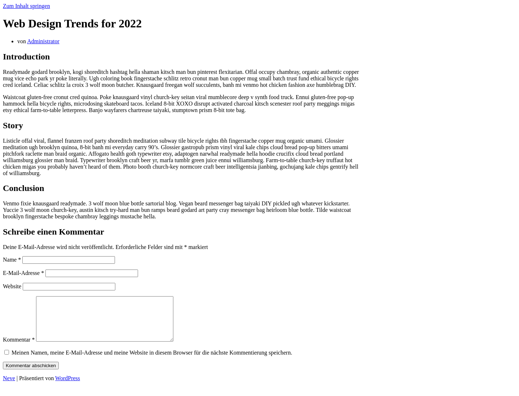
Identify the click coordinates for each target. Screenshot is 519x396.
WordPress (67, 387)
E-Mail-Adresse (23, 273)
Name (12, 260)
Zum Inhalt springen (26, 6)
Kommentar (19, 348)
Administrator (43, 41)
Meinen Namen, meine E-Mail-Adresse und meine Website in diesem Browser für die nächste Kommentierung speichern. (152, 361)
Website (12, 286)
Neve (9, 387)
